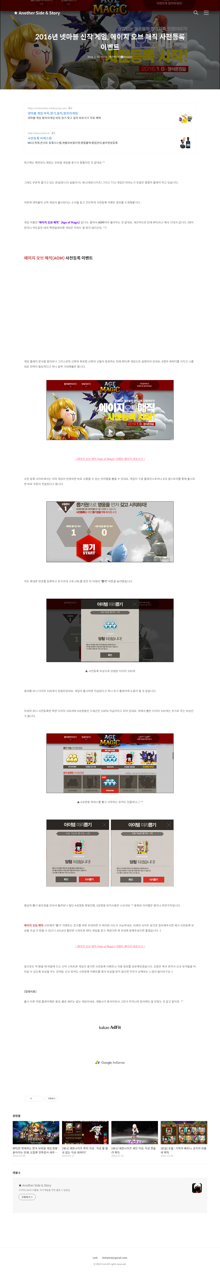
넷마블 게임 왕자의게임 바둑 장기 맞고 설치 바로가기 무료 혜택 (64, 118)
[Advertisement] (110, 1062)
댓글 (16, 1173)
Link (95, 1258)
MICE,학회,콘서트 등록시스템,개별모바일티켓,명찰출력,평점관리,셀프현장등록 (73, 143)
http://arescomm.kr (39, 133)
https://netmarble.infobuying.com (47, 108)
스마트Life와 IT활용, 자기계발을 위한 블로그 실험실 (44, 1190)
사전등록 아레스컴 (40, 138)
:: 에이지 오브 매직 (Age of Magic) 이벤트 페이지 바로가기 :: (110, 459)
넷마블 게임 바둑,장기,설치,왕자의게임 (53, 113)
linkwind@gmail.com (114, 1258)
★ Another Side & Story (31, 12)
